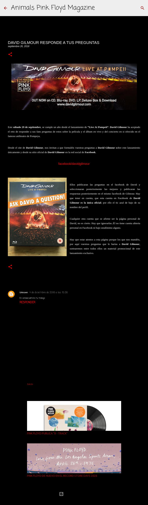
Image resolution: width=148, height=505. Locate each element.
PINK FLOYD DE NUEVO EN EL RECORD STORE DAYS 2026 (62, 475)
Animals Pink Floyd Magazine (53, 8)
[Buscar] (142, 8)
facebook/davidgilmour (74, 163)
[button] (10, 54)
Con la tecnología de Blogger (74, 493)
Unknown (24, 292)
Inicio (30, 384)
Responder (27, 302)
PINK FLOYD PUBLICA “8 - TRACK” (47, 433)
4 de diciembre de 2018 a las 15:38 (48, 292)
